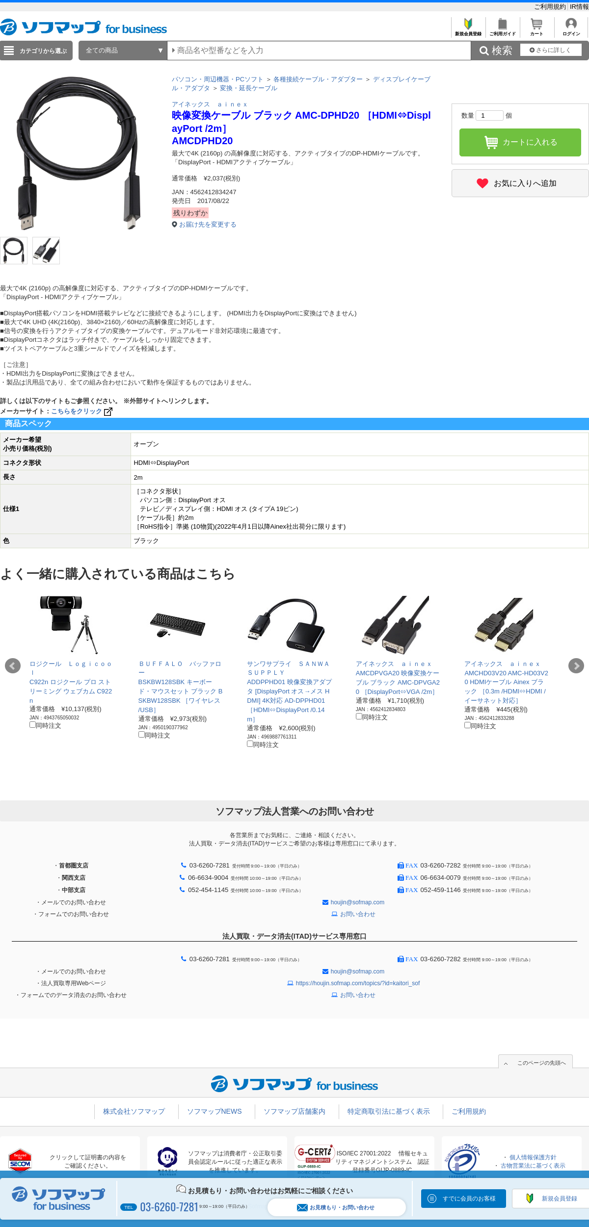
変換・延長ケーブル (248, 88)
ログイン (571, 31)
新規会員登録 (468, 31)
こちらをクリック (82, 411)
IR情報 (579, 6)
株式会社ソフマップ (134, 1111)
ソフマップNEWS (214, 1111)
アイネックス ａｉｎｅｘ (210, 104)
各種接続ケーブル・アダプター (318, 79)
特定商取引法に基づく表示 (389, 1111)
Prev (13, 666)
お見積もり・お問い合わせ (336, 1207)
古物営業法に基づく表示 (533, 1165)
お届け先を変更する (208, 224)
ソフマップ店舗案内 (294, 1111)
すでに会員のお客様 (469, 1198)
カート (537, 31)
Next (576, 666)
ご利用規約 (551, 6)
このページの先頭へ (541, 1063)
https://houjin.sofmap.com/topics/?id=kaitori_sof (358, 983)
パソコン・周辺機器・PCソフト (218, 79)
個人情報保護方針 (533, 1157)
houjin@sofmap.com (358, 902)
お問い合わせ (357, 914)
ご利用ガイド (502, 31)
